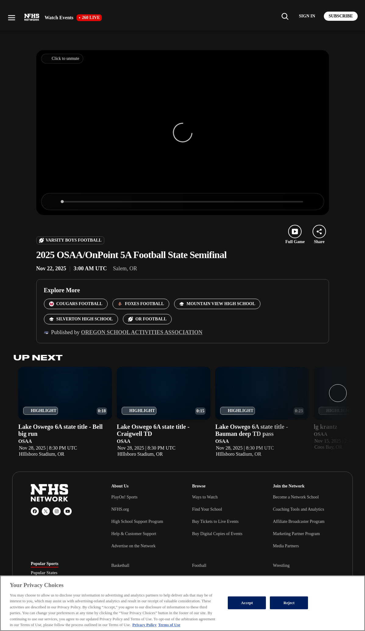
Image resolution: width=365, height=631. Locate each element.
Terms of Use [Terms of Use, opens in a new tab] (169, 624)
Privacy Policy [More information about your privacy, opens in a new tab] (144, 624)
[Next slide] (338, 393)
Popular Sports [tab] (44, 564)
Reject (289, 602)
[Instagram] (57, 511)
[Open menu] (11, 17)
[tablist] (61, 573)
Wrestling (281, 565)
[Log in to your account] (307, 16)
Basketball (120, 565)
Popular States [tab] (44, 573)
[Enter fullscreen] (313, 201)
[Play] (52, 201)
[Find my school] (284, 16)
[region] (182, 603)
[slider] (182, 201)
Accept (247, 602)
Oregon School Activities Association (141, 332)
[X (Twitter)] (46, 511)
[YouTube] (68, 511)
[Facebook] (35, 511)
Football (199, 565)
